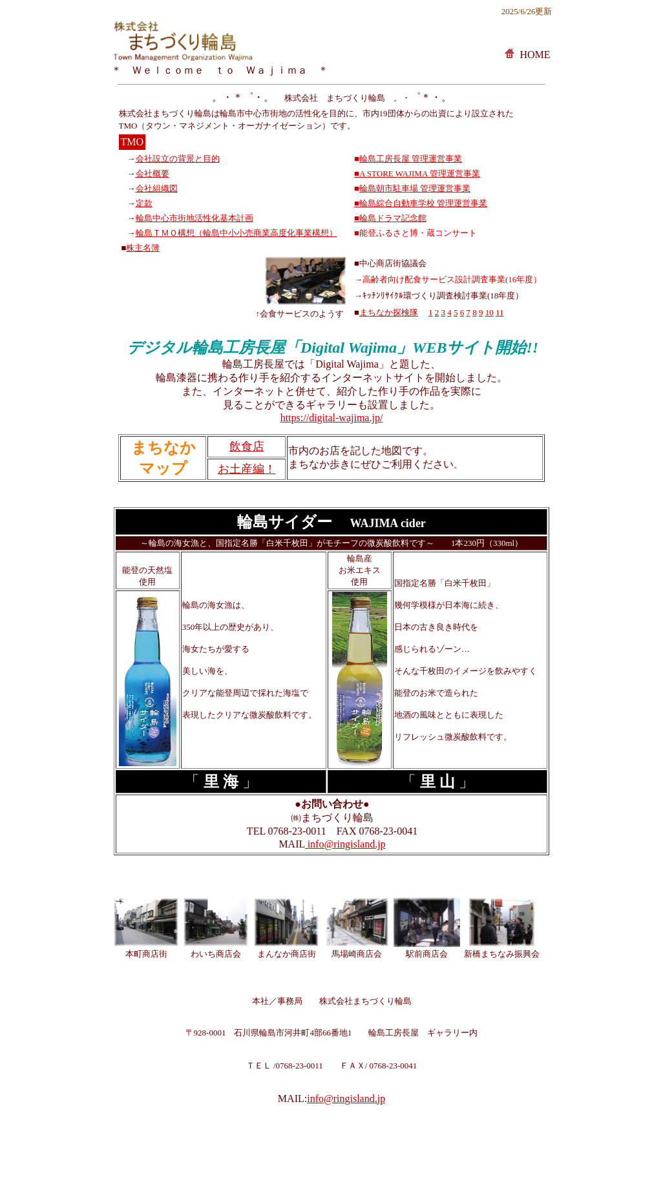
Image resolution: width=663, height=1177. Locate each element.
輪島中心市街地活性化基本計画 (194, 218)
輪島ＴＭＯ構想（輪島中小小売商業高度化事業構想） (236, 233)
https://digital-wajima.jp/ (331, 417)
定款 (144, 203)
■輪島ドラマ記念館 (390, 218)
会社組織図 (157, 188)
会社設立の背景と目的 (178, 158)
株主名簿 (143, 248)
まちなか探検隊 (388, 312)
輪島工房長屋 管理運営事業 (410, 158)
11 (500, 312)
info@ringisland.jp (345, 843)
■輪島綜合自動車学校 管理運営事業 (420, 203)
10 (489, 312)
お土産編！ (247, 469)
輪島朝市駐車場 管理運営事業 (414, 188)
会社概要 (152, 173)
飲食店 (246, 446)
